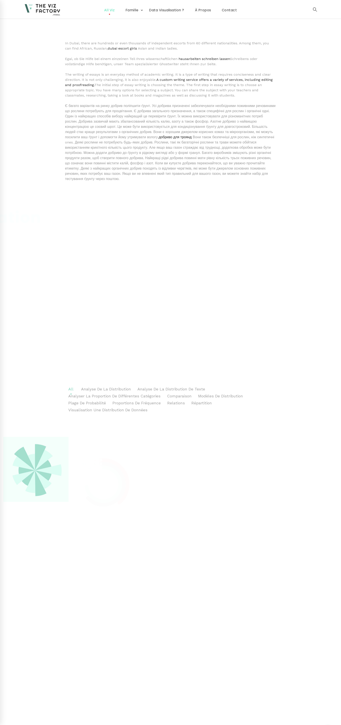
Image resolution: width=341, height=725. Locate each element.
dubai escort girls (122, 48)
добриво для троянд (175, 137)
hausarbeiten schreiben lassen (204, 59)
